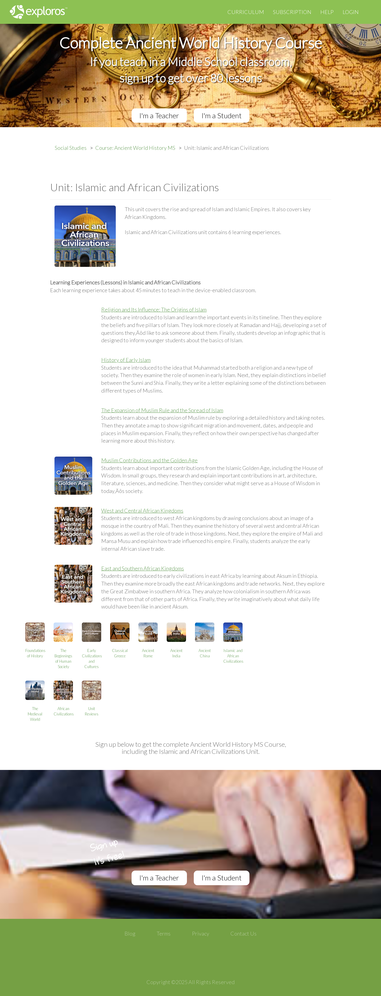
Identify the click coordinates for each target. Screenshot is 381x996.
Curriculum (245, 12)
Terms (164, 933)
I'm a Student (222, 115)
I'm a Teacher (159, 115)
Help (327, 12)
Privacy (200, 933)
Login (351, 12)
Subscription (292, 12)
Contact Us (243, 933)
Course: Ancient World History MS (135, 147)
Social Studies (71, 147)
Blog (129, 933)
